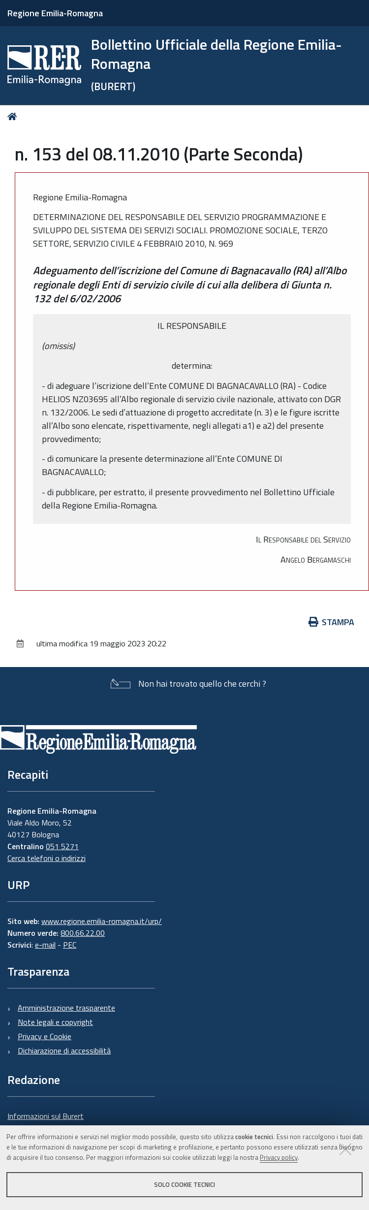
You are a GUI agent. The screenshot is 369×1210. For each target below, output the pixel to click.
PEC (69, 945)
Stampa (331, 622)
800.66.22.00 (83, 933)
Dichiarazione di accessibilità (64, 1050)
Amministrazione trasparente (66, 1008)
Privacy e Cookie (44, 1036)
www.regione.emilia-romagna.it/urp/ (101, 921)
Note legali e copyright (55, 1022)
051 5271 (62, 846)
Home (14, 116)
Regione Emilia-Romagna (55, 13)
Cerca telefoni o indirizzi (46, 858)
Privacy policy (279, 1157)
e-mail (45, 945)
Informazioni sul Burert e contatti (45, 1122)
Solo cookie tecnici (184, 1184)
